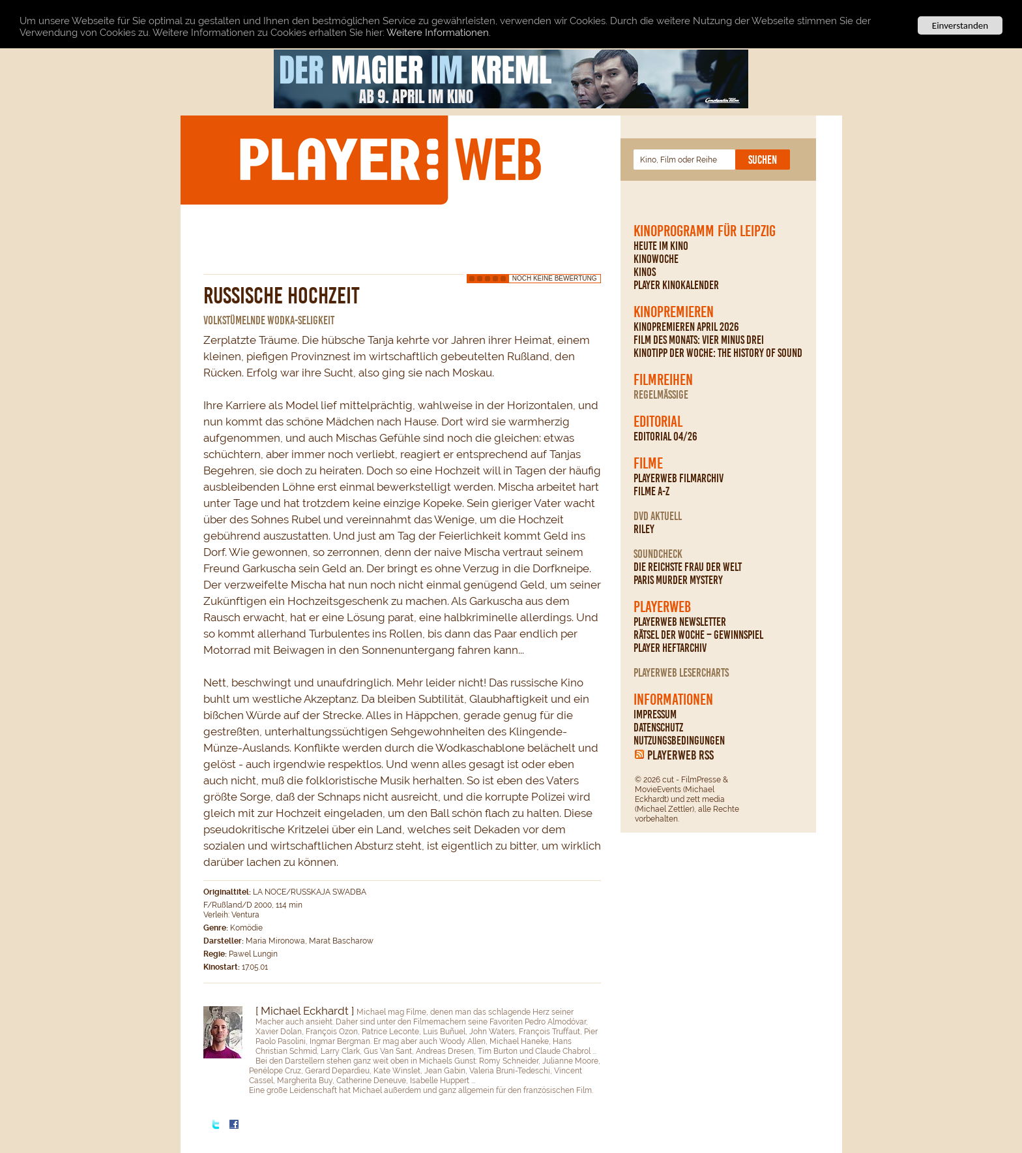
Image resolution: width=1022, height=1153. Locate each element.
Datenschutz (658, 727)
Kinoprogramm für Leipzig (705, 231)
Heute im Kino (661, 246)
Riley (644, 529)
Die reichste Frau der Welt (688, 567)
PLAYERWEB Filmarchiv (678, 478)
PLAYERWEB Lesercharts (681, 673)
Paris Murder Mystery (678, 580)
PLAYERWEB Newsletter (680, 622)
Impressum (655, 714)
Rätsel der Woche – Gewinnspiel (698, 635)
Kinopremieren (674, 312)
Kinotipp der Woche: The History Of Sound (718, 353)
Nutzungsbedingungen (679, 740)
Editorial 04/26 (665, 436)
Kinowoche (656, 259)
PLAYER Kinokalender (676, 285)
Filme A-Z (651, 491)
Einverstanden (960, 25)
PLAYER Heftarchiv (670, 648)
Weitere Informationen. (439, 32)
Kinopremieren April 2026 (686, 327)
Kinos (645, 272)
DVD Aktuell (658, 516)
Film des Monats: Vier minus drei (699, 340)
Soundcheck (658, 554)
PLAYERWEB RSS (680, 755)
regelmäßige (661, 395)
